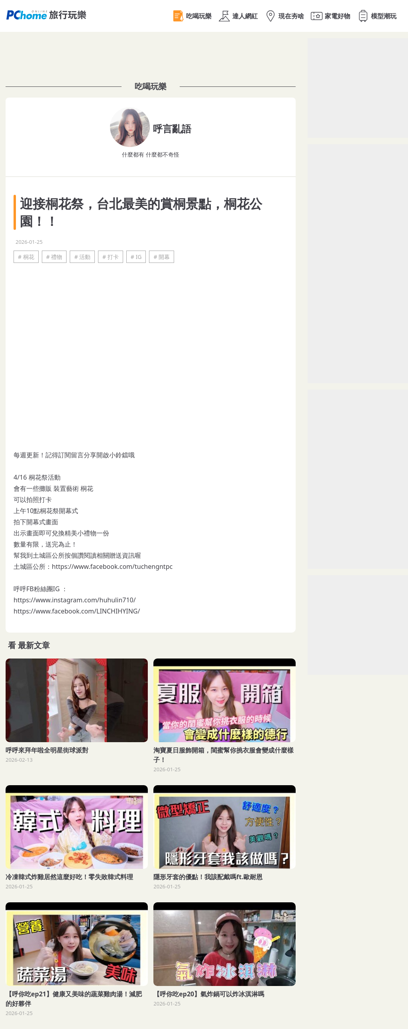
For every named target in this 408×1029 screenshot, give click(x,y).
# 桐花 (26, 257)
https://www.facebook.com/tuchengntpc (112, 566)
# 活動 (82, 257)
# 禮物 (54, 257)
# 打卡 (110, 257)
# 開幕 (161, 257)
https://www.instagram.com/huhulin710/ (75, 600)
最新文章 (34, 645)
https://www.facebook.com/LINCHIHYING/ (77, 611)
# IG (136, 257)
